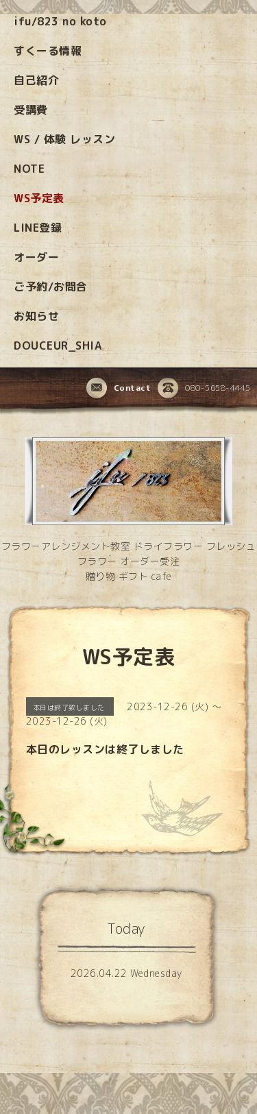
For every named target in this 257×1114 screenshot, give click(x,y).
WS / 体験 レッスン (64, 139)
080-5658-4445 (204, 389)
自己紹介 (36, 80)
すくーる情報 (48, 50)
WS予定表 (39, 198)
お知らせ (36, 316)
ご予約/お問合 (51, 286)
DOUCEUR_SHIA (57, 345)
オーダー (36, 257)
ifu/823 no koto (60, 21)
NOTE (29, 168)
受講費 (31, 109)
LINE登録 (38, 227)
